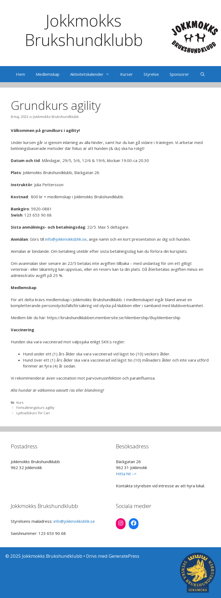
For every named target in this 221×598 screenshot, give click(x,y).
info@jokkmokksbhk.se (66, 239)
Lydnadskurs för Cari (33, 412)
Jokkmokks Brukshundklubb (84, 30)
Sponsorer (179, 74)
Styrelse (151, 74)
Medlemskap (47, 74)
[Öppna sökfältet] (202, 74)
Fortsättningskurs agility (35, 407)
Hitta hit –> (126, 473)
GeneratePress (124, 556)
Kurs (20, 402)
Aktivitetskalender (92, 74)
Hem (20, 74)
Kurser (126, 74)
